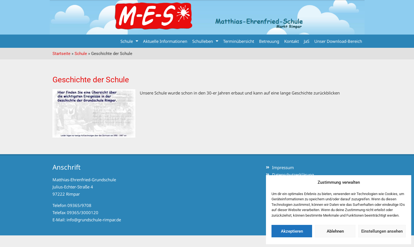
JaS (306, 41)
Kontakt (291, 41)
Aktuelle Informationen (165, 41)
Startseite (61, 53)
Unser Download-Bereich (338, 41)
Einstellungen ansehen (382, 231)
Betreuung (269, 41)
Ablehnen (335, 231)
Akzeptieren (292, 231)
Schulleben (205, 41)
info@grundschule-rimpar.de (94, 219)
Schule (129, 41)
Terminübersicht (238, 41)
